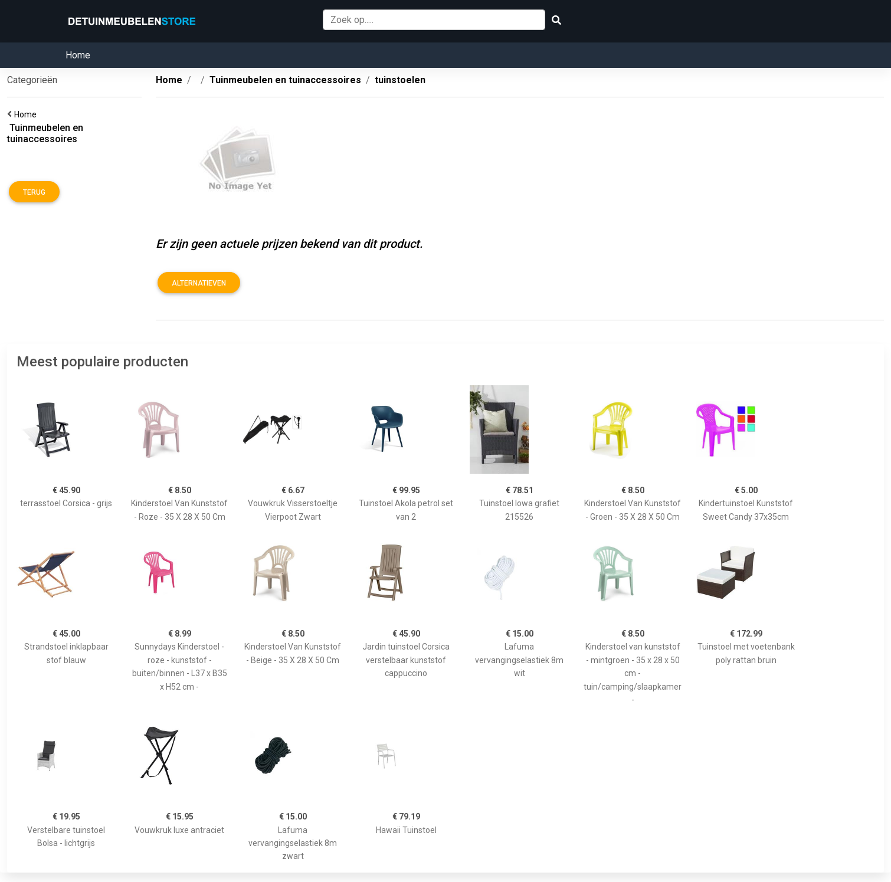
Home (77, 55)
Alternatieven (199, 283)
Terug (34, 192)
